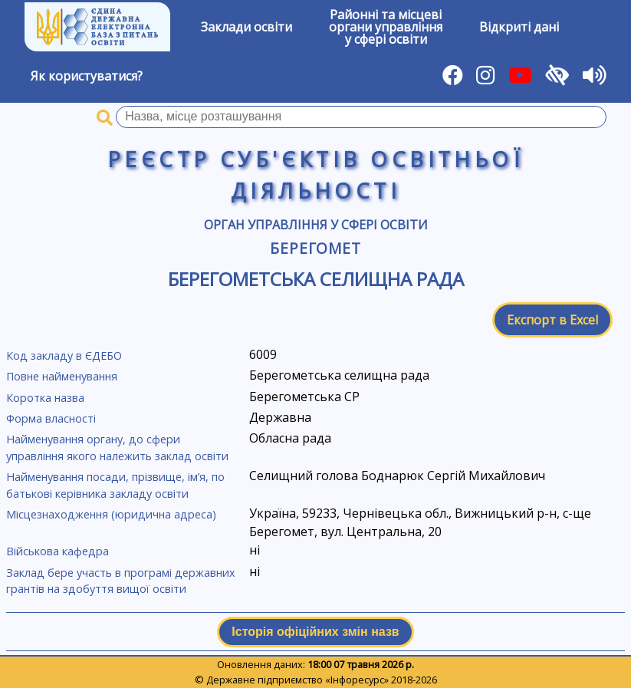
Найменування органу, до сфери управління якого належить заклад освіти (117, 447)
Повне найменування (61, 376)
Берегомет (316, 248)
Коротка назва (45, 397)
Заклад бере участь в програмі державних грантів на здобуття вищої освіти (120, 581)
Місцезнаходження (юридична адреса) (111, 514)
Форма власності (51, 418)
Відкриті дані (519, 26)
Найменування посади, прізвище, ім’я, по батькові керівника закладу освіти (115, 485)
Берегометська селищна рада (316, 278)
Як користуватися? (87, 75)
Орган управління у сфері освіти (316, 224)
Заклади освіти (246, 26)
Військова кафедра (57, 551)
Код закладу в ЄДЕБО (64, 355)
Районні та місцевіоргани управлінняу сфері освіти (385, 27)
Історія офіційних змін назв (315, 631)
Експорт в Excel (552, 319)
